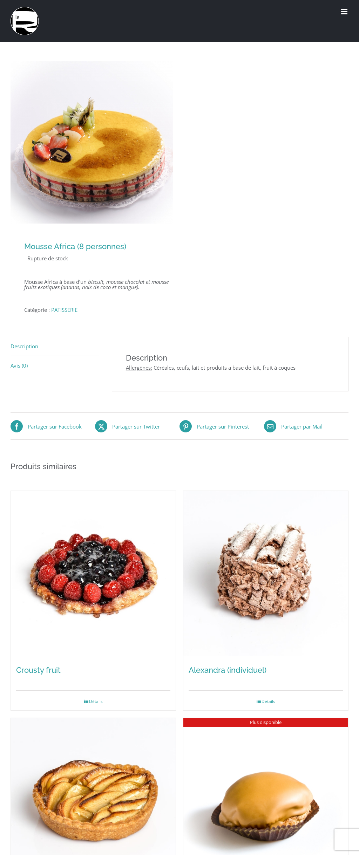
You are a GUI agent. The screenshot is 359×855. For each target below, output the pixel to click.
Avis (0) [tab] (19, 365)
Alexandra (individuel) (227, 670)
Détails (96, 701)
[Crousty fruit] (93, 573)
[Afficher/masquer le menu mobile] (344, 11)
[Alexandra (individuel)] (265, 573)
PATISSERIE (64, 309)
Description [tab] (24, 346)
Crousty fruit (38, 670)
